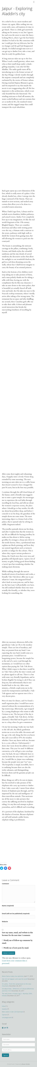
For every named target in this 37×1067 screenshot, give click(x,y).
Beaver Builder (26, 1064)
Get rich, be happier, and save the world (14, 979)
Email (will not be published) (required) (16, 913)
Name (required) (8, 906)
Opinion (4, 1015)
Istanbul (4, 1009)
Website (5, 921)
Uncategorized (6, 1017)
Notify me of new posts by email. (16, 948)
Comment (5, 884)
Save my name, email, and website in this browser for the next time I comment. (17, 934)
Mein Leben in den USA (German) (12, 1012)
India (3, 1006)
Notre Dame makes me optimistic (13, 976)
